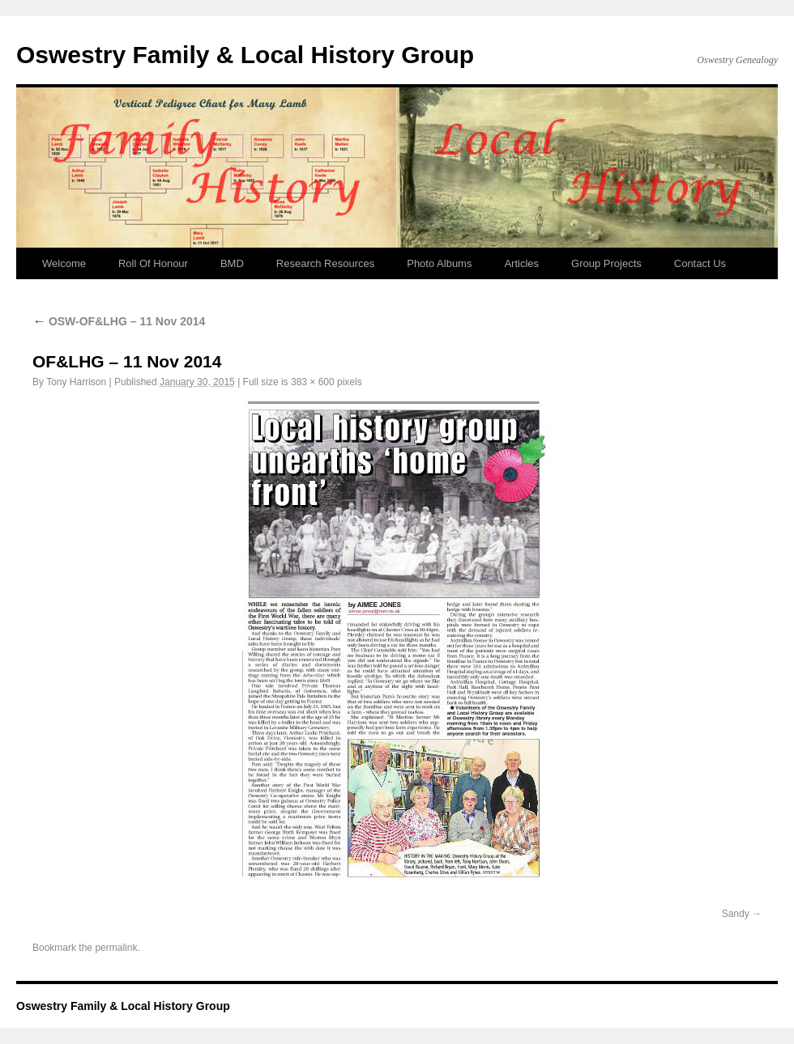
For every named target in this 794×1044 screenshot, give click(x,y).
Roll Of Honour (153, 263)
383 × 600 (313, 382)
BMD (232, 263)
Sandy (735, 913)
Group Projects (606, 263)
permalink (116, 947)
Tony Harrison (76, 382)
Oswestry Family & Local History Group (245, 54)
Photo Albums (439, 263)
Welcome (64, 263)
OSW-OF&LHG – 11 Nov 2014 (118, 321)
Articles (521, 263)
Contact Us (700, 263)
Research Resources (325, 263)
